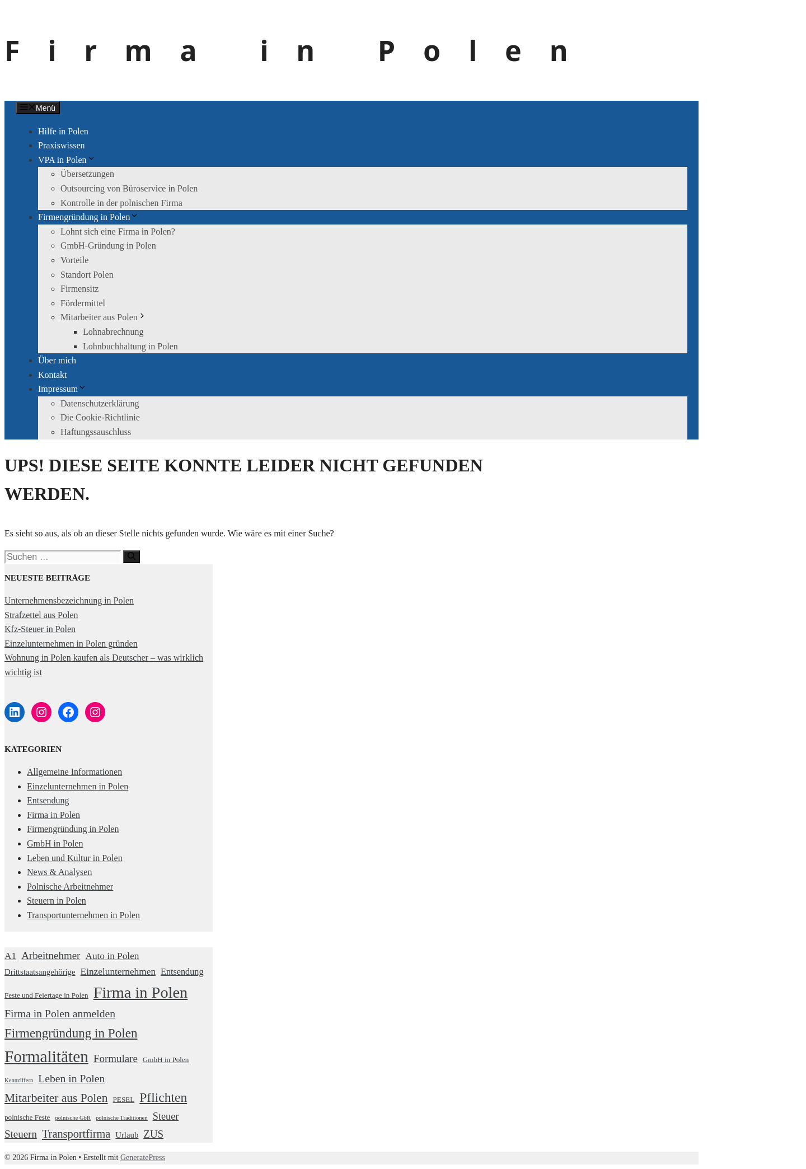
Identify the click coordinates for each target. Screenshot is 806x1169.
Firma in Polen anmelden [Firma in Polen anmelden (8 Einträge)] (59, 1013)
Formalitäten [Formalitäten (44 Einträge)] (46, 1056)
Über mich (57, 360)
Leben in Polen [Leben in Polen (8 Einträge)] (71, 1078)
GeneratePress (142, 1157)
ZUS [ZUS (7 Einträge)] (153, 1134)
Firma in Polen (300, 50)
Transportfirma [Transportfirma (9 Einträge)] (76, 1134)
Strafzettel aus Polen (41, 615)
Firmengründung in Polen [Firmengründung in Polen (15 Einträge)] (71, 1033)
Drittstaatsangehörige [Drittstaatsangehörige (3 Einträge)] (40, 971)
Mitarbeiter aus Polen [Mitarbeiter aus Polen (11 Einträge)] (56, 1098)
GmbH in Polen (55, 843)
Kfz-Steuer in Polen (40, 629)
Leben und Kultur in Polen (75, 858)
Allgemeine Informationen (74, 772)
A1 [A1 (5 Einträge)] (10, 956)
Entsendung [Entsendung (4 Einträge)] (182, 972)
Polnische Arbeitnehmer (70, 886)
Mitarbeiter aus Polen (103, 317)
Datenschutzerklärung (99, 403)
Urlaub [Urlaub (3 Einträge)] (126, 1134)
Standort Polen (87, 274)
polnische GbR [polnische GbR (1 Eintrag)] (73, 1118)
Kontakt (52, 375)
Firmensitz (79, 288)
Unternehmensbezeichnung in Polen (69, 600)
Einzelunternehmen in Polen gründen (71, 643)
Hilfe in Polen (63, 131)
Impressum (62, 389)
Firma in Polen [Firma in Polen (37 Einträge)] (140, 992)
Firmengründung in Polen (88, 217)
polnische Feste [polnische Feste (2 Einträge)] (27, 1117)
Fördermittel (82, 303)
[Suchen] (131, 556)
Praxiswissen (61, 145)
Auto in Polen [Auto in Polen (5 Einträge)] (112, 956)
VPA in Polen (67, 160)
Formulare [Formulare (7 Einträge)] (115, 1058)
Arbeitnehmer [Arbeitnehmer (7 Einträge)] (50, 955)
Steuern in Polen (56, 900)
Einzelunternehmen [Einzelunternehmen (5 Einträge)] (118, 971)
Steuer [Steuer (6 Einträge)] (166, 1116)
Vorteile (74, 260)
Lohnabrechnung (113, 331)
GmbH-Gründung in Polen (108, 245)
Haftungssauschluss (95, 432)
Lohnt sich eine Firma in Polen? (117, 231)
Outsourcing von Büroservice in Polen (129, 188)
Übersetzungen (87, 174)
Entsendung (48, 800)
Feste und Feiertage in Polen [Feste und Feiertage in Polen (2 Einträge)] (46, 995)
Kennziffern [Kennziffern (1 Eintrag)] (18, 1080)
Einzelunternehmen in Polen (77, 786)
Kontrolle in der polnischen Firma (121, 203)
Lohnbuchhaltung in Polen (130, 346)
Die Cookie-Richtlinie (100, 417)
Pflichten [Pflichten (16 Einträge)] (163, 1097)
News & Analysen (59, 872)
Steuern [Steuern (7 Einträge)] (20, 1134)
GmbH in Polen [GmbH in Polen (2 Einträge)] (166, 1059)
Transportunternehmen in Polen (83, 915)
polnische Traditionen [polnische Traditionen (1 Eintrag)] (122, 1118)
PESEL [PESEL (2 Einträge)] (124, 1099)
